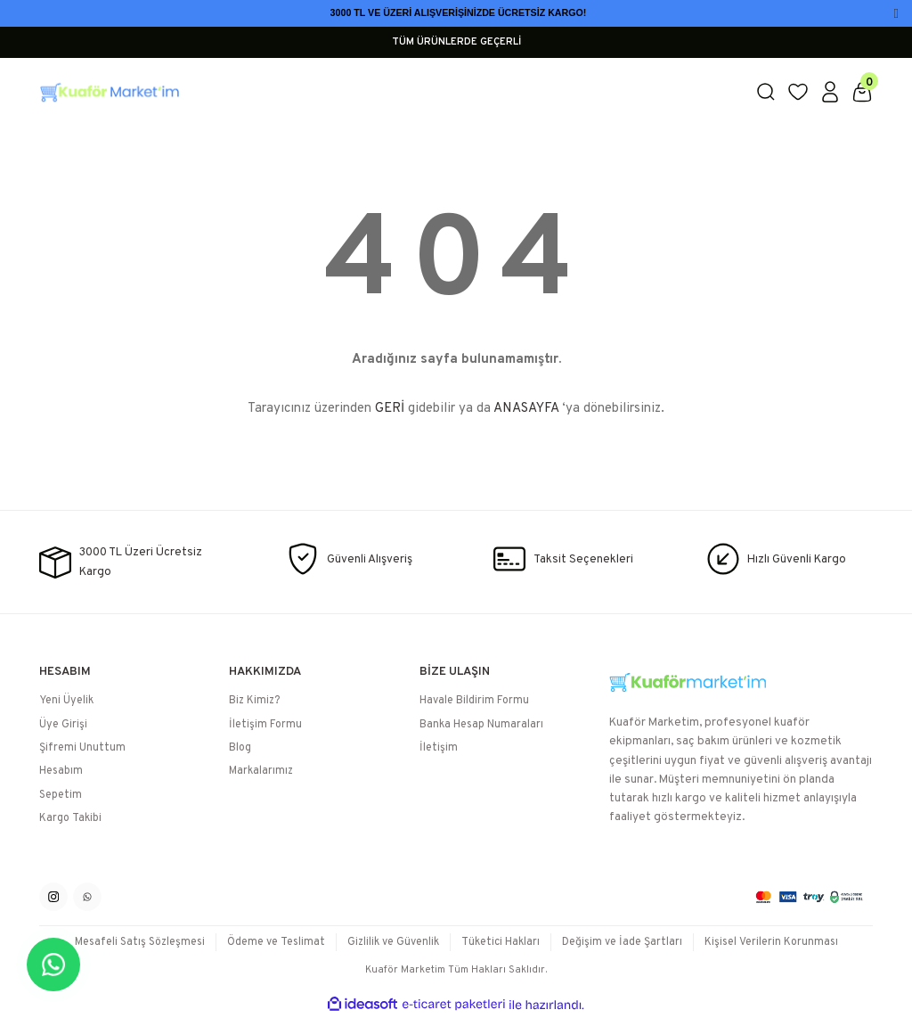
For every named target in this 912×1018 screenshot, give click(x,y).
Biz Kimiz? (254, 701)
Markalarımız (261, 771)
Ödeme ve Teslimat (276, 942)
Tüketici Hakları (500, 942)
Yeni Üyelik (66, 701)
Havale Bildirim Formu (474, 701)
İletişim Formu (265, 725)
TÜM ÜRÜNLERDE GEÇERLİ (456, 42)
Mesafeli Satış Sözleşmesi (140, 942)
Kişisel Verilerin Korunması (771, 942)
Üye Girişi (63, 725)
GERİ (389, 408)
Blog (240, 748)
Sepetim (60, 795)
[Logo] (386, 92)
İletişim (438, 748)
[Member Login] (830, 92)
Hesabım (61, 771)
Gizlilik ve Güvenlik (393, 942)
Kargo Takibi (70, 818)
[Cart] (862, 92)
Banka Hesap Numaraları (481, 725)
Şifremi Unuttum (82, 748)
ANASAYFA (525, 408)
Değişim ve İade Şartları (622, 942)
